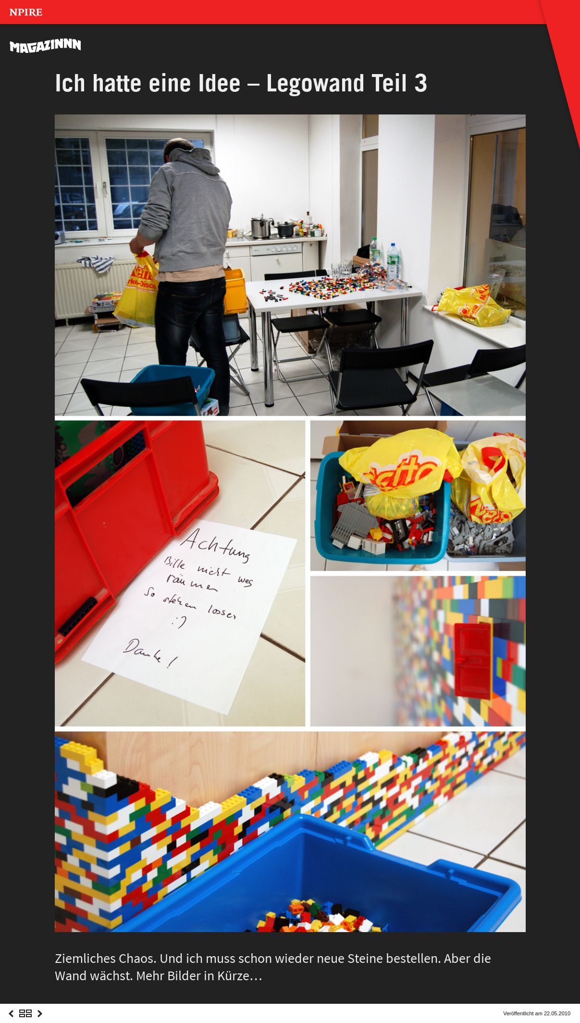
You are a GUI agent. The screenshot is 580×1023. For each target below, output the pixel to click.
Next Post (40, 1022)
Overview (25, 1022)
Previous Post (11, 1022)
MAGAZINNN (46, 45)
